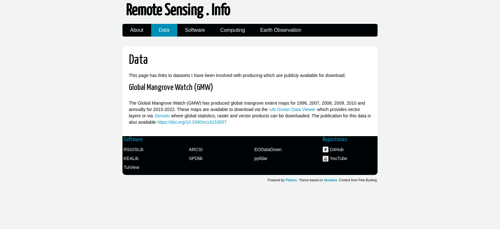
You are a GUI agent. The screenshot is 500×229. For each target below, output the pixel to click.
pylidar (261, 158)
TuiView (131, 167)
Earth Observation (280, 30)
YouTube (338, 158)
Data (164, 30)
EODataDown (268, 149)
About (136, 30)
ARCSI (196, 149)
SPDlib (196, 158)
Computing (232, 30)
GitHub (337, 149)
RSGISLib (133, 149)
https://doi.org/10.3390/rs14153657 (192, 122)
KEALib (131, 158)
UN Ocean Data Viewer (292, 109)
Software (195, 30)
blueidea (330, 180)
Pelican (291, 180)
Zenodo (161, 115)
